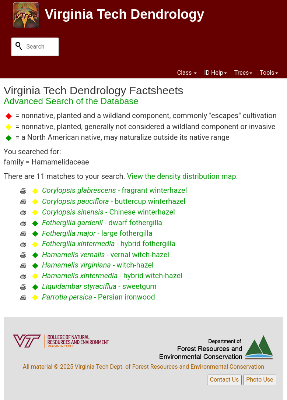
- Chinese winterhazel (108, 212)
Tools (269, 72)
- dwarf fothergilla (102, 222)
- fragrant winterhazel (114, 190)
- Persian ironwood (98, 297)
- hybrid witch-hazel (112, 275)
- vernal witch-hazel (105, 254)
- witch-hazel (98, 265)
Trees (243, 72)
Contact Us (224, 379)
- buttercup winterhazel (113, 201)
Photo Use (259, 379)
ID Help (215, 72)
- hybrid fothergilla (108, 243)
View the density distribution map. (182, 176)
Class (187, 72)
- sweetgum (99, 286)
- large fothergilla (97, 233)
